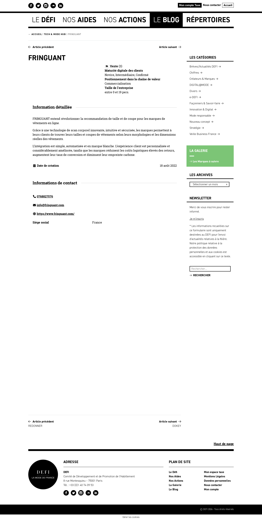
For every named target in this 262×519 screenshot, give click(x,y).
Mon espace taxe (214, 471)
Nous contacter (212, 5)
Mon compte (211, 489)
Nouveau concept (200, 121)
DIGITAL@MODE (199, 84)
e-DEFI (194, 96)
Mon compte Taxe (189, 5)
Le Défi (173, 471)
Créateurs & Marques (202, 78)
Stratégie (195, 127)
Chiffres (194, 72)
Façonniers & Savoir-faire (205, 103)
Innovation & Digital (201, 109)
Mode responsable (200, 115)
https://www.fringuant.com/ (55, 213)
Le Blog (173, 489)
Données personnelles (217, 480)
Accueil (228, 5)
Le (43, 19)
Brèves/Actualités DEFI (203, 66)
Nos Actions (176, 480)
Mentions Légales (214, 476)
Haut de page (224, 443)
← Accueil (35, 33)
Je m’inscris (197, 218)
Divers (193, 90)
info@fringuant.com (50, 205)
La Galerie (175, 484)
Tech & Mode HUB (55, 33)
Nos (79, 19)
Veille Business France (203, 133)
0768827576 (45, 196)
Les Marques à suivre (206, 161)
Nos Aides (175, 476)
